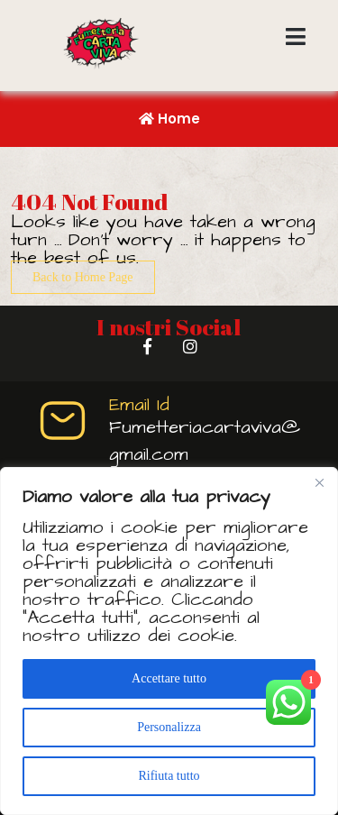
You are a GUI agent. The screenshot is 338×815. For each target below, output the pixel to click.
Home (169, 118)
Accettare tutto (169, 678)
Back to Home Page (82, 277)
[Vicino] (319, 482)
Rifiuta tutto (168, 776)
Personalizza (169, 727)
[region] (169, 641)
